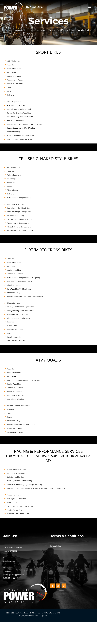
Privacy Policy (55, 546)
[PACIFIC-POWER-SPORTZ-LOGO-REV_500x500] (13, 3)
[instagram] (58, 585)
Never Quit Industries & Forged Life (36, 616)
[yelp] (64, 585)
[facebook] (52, 585)
